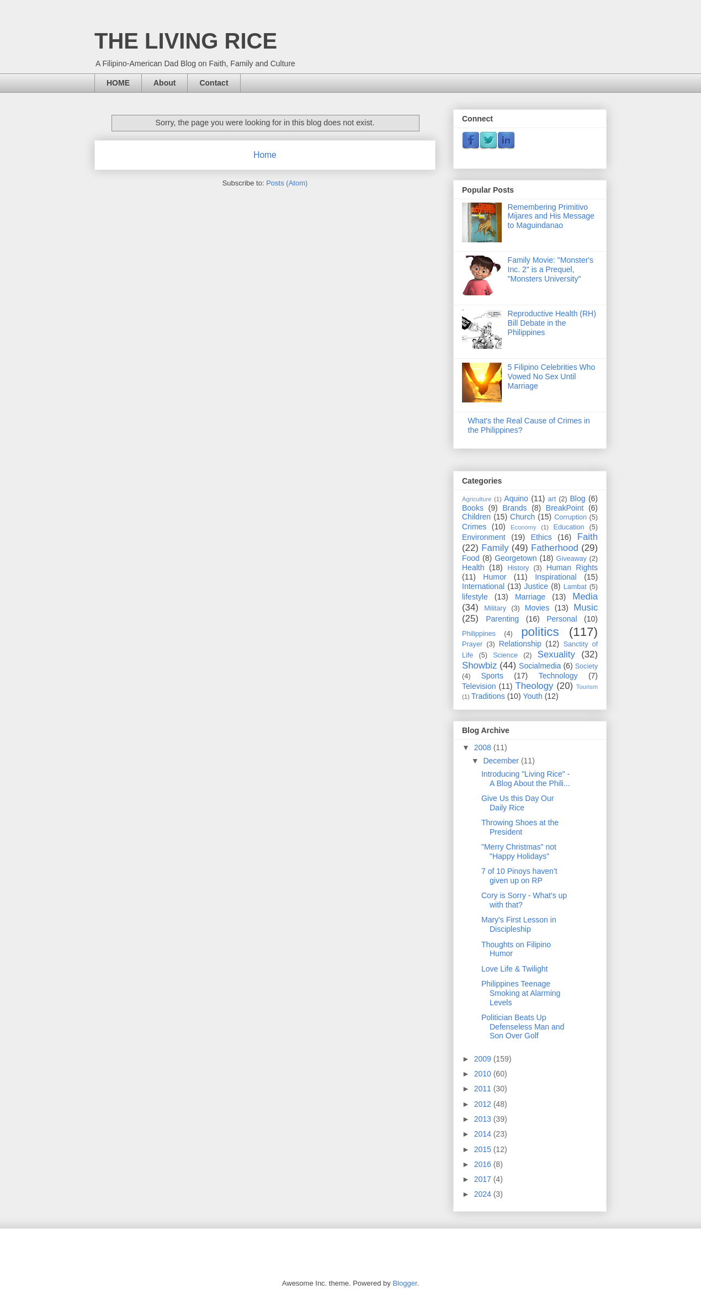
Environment (484, 537)
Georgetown (516, 558)
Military (495, 608)
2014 (483, 1133)
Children (476, 516)
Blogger (404, 1283)
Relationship (520, 643)
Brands (514, 507)
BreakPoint (564, 507)
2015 (483, 1149)
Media (585, 596)
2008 (483, 747)
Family (494, 548)
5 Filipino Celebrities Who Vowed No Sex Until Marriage (552, 376)
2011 (483, 1088)
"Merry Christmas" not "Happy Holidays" (518, 851)
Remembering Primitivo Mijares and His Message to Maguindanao (551, 216)
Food (471, 558)
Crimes (474, 526)
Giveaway (571, 559)
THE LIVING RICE (185, 41)
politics (540, 632)
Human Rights (572, 567)
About (164, 82)
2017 (483, 1179)
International (483, 586)
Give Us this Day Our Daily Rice (517, 803)
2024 (483, 1194)
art (552, 499)
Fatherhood (554, 548)
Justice (536, 586)
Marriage (530, 596)
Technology (558, 675)
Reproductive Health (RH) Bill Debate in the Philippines (552, 323)
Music (585, 607)
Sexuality (556, 654)
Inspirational (556, 576)
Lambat (575, 587)
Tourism (587, 686)
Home (265, 155)
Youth (532, 696)
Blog (578, 498)
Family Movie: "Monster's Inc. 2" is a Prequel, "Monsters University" (550, 269)
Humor (494, 576)
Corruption (570, 517)
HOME (118, 82)
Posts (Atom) (286, 183)
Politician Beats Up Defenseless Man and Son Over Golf (522, 1027)
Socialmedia (540, 665)
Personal (561, 618)
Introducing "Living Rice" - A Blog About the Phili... (525, 779)
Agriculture (476, 499)
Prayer (472, 644)
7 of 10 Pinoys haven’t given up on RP (519, 876)
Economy (524, 527)
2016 (483, 1164)
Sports (492, 675)
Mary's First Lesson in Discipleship (518, 924)
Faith (587, 537)
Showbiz (479, 665)
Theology (534, 686)
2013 (483, 1119)
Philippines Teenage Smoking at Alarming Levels (520, 993)
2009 (483, 1058)
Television (479, 686)
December (502, 760)
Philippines (479, 634)
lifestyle (475, 596)
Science (505, 655)
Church (522, 516)
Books (473, 507)
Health (473, 567)
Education (569, 527)
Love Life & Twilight (514, 968)
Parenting (502, 618)
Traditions (488, 696)
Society (586, 666)
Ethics (541, 537)
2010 (483, 1073)
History (518, 568)
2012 (483, 1104)
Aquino (516, 498)
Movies (537, 607)
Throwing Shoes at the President (520, 827)
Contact (213, 82)
